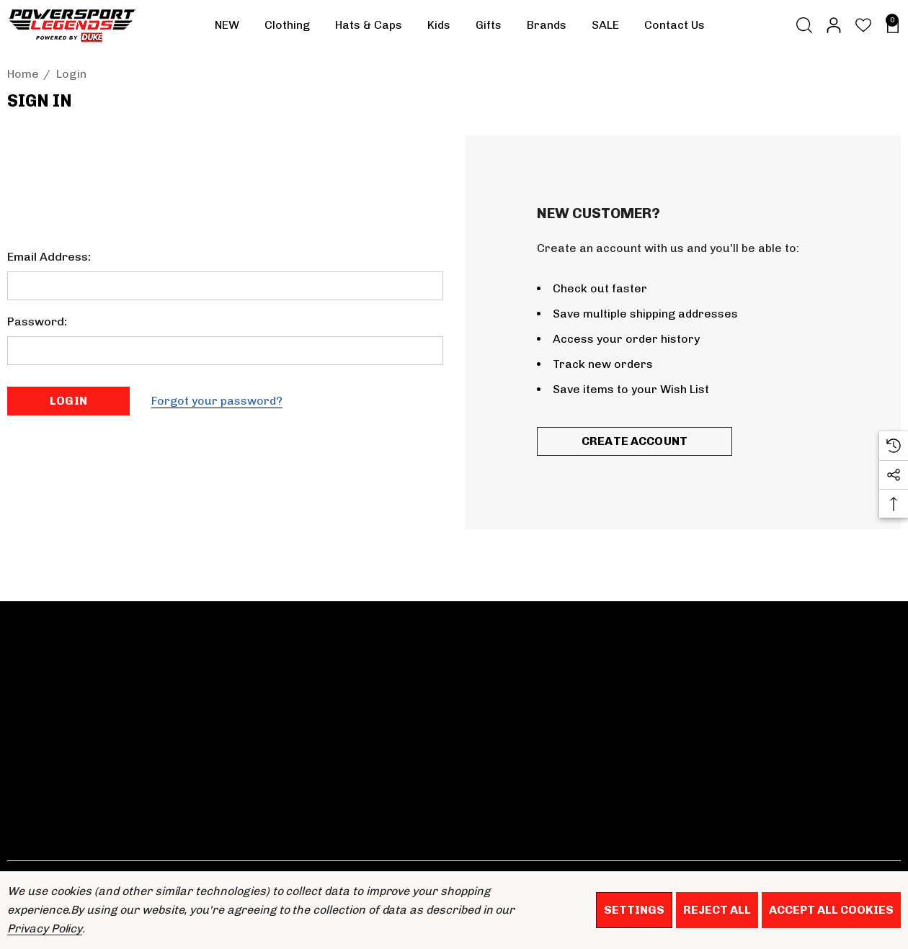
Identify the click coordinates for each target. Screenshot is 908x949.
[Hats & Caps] (368, 28)
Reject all (717, 910)
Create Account (634, 441)
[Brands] (546, 28)
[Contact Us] (674, 25)
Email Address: (49, 257)
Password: (37, 321)
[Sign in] (832, 25)
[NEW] (227, 25)
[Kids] (438, 28)
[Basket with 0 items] (889, 25)
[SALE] (605, 25)
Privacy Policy (44, 928)
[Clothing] (287, 28)
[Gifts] (489, 28)
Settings (634, 910)
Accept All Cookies (831, 910)
